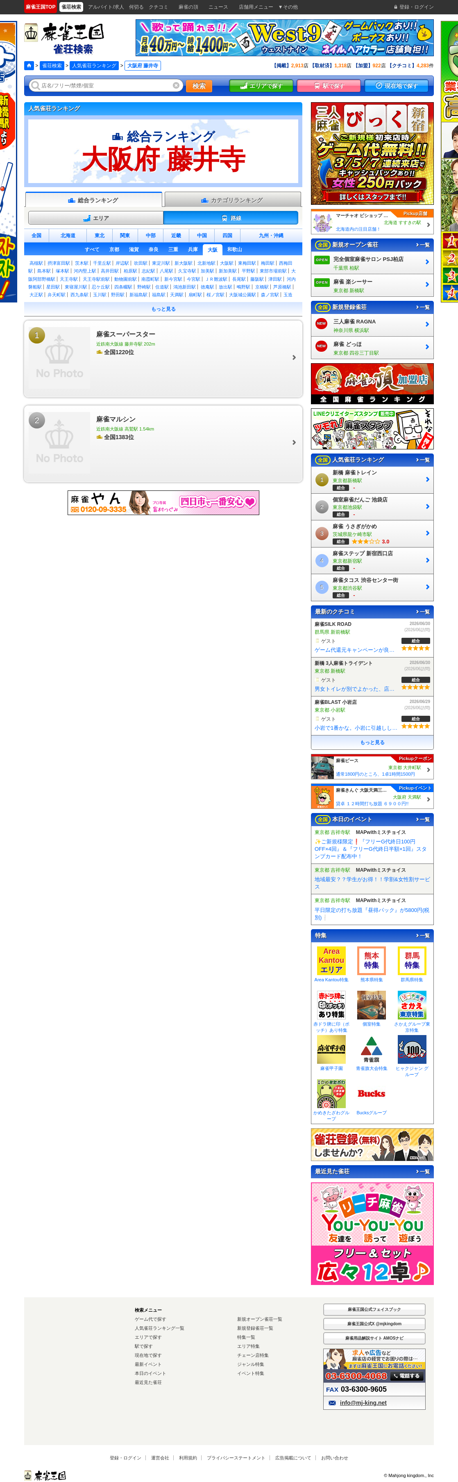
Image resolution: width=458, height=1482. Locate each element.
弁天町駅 (57, 294)
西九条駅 (79, 294)
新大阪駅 (184, 263)
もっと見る (163, 309)
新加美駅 (228, 270)
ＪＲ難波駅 (216, 279)
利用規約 (188, 1457)
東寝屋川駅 (76, 286)
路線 (230, 218)
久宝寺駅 (187, 270)
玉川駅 (100, 294)
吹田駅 (140, 263)
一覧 (422, 245)
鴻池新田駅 (184, 286)
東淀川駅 (161, 263)
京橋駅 (262, 286)
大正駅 (36, 294)
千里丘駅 (102, 263)
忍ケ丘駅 (101, 286)
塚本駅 (62, 270)
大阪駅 (227, 263)
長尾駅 (239, 279)
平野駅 (248, 270)
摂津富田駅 (59, 263)
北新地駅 (206, 263)
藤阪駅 (257, 279)
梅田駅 (267, 263)
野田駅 (118, 294)
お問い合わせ (334, 1457)
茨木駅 (81, 263)
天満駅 (177, 294)
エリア (96, 218)
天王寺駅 (69, 279)
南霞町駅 (150, 279)
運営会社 (160, 1457)
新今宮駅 (173, 279)
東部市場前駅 (273, 270)
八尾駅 (166, 270)
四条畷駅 (123, 286)
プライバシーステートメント (236, 1457)
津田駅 (275, 279)
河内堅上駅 (85, 270)
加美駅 (207, 270)
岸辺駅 (122, 263)
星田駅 (53, 286)
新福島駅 (138, 294)
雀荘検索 (52, 66)
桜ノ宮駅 (215, 294)
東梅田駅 (247, 263)
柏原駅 (130, 270)
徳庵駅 (207, 286)
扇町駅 (195, 294)
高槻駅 (36, 263)
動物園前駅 (125, 279)
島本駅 (44, 270)
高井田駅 (110, 270)
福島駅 (159, 294)
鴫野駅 (243, 286)
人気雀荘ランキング (94, 66)
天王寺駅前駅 (96, 279)
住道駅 (162, 286)
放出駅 (225, 286)
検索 (199, 85)
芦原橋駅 (282, 286)
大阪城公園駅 (242, 294)
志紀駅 (148, 270)
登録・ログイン (125, 1457)
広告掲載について (293, 1457)
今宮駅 (193, 279)
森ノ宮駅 (270, 294)
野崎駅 (144, 286)
